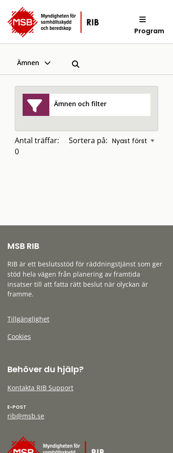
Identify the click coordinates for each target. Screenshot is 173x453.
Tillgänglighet (28, 318)
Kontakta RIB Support (40, 387)
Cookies (19, 336)
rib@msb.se (25, 415)
